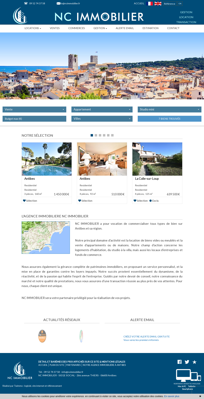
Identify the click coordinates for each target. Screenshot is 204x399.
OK (180, 3)
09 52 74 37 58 (37, 3)
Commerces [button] (76, 28)
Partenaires (73, 365)
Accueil (139, 3)
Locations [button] (32, 28)
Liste (176, 136)
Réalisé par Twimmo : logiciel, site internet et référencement (32, 385)
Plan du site (57, 365)
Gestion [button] (100, 28)
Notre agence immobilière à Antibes (104, 365)
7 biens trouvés (169, 121)
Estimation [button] (150, 28)
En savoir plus (171, 396)
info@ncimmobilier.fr (69, 3)
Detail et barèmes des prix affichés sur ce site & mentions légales (81, 361)
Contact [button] (173, 28)
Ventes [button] (55, 28)
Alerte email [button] (125, 28)
